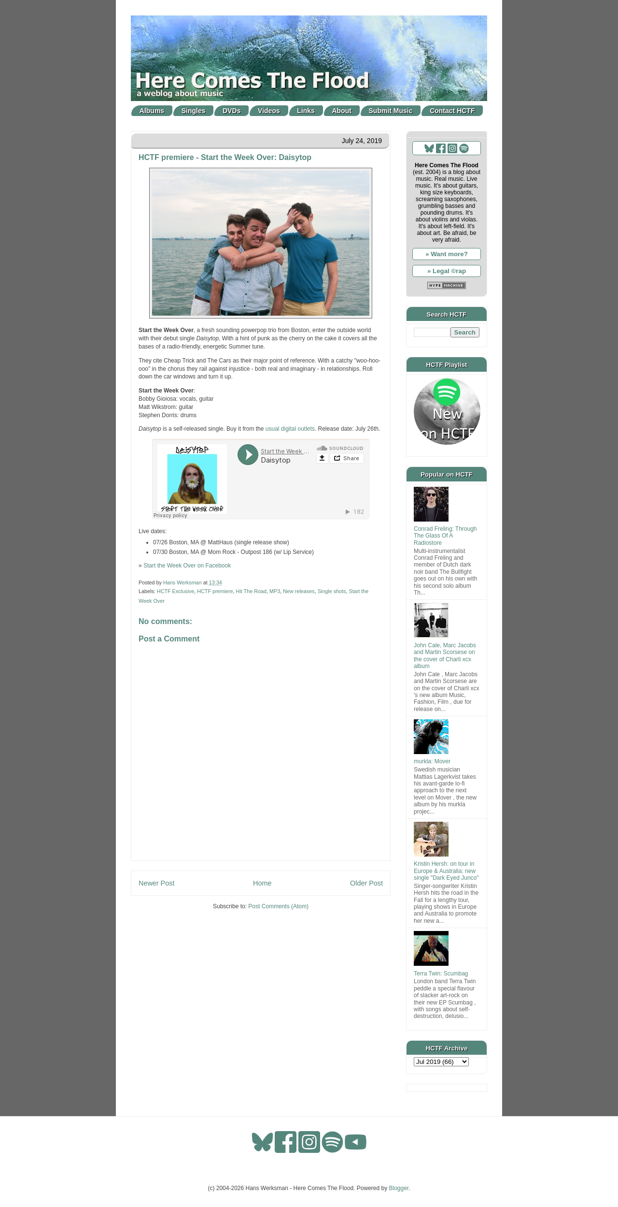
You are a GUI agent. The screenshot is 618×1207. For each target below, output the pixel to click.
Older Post (366, 883)
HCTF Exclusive (175, 591)
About (341, 111)
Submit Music (391, 111)
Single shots (332, 591)
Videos (269, 111)
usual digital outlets (290, 428)
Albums (152, 111)
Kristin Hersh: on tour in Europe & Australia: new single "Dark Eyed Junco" (446, 870)
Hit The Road (251, 591)
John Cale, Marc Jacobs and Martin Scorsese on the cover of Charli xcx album (445, 655)
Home (262, 883)
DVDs (231, 111)
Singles (194, 111)
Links (306, 111)
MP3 (274, 591)
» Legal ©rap (446, 271)
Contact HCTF (452, 111)
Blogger (399, 1188)
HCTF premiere (215, 591)
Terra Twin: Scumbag (441, 973)
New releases (298, 591)
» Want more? (446, 254)
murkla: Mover (432, 761)
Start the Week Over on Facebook (187, 565)
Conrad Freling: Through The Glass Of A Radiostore (445, 535)
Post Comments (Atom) (278, 906)
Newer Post (156, 883)
